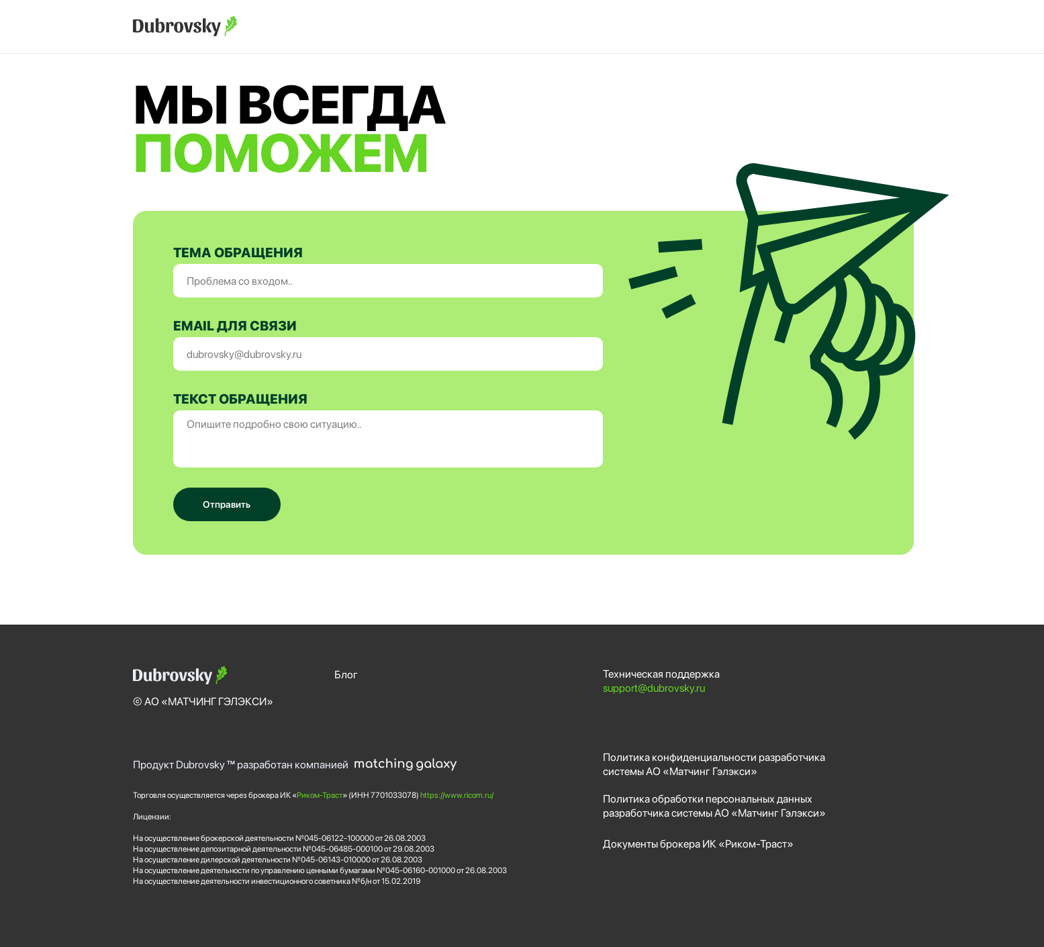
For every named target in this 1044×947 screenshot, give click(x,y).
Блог (346, 674)
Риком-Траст (319, 795)
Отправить (226, 504)
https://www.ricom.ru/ (456, 795)
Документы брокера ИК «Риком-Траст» (698, 844)
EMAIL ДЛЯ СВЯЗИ (235, 326)
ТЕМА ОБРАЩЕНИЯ (238, 252)
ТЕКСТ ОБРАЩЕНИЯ (240, 399)
